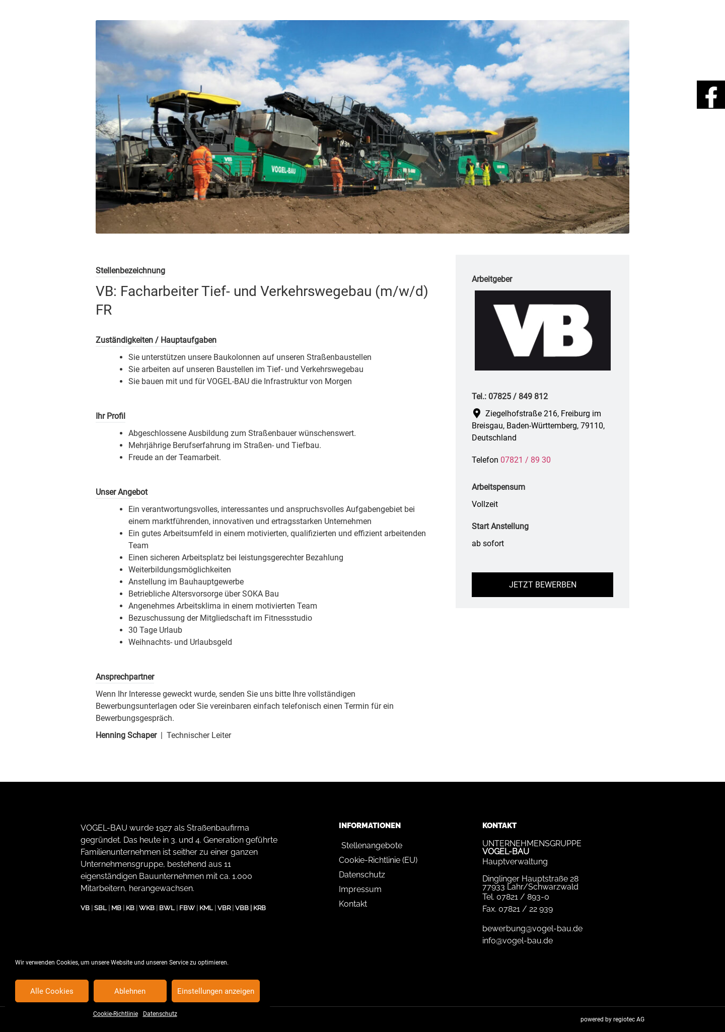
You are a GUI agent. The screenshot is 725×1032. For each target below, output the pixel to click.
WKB (147, 908)
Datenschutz (160, 1013)
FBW (187, 908)
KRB (259, 908)
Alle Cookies (52, 991)
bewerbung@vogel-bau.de (532, 928)
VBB (242, 908)
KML (206, 908)
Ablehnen (130, 991)
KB (130, 908)
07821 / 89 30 (525, 460)
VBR (224, 908)
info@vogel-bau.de (517, 940)
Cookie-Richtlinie (115, 1013)
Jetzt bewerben (542, 584)
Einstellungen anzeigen (215, 991)
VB (85, 908)
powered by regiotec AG (612, 1019)
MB (116, 908)
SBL (100, 908)
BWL (167, 908)
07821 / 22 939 (525, 909)
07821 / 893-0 (522, 897)
